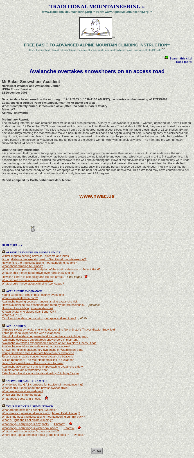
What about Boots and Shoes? (21, 398)
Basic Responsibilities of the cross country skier (32, 363)
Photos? (59, 424)
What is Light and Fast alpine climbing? (27, 420)
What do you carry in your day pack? (25, 424)
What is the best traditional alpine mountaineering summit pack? (43, 416)
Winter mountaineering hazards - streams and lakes (35, 256)
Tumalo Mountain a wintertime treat (24, 370)
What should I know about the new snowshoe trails (35, 388)
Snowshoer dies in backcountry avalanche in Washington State (42, 349)
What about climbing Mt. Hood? (22, 266)
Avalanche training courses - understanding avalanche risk (40, 301)
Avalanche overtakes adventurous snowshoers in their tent (40, 339)
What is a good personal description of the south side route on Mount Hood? (51, 269)
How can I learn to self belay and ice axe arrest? (33, 276)
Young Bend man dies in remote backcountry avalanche (38, 353)
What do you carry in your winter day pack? (30, 428)
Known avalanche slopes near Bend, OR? (29, 311)
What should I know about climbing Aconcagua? (33, 283)
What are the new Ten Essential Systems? (29, 410)
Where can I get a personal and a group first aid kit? (35, 434)
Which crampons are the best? (21, 394)
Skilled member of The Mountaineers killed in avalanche (38, 360)
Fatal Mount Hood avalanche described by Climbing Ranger (40, 373)
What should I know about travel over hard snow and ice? (39, 272)
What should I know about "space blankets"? (30, 431)
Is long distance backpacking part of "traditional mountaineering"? (44, 259)
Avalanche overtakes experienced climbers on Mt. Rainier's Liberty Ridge (49, 343)
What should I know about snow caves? (27, 280)
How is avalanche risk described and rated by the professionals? (43, 305)
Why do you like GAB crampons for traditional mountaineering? (42, 384)
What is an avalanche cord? (20, 298)
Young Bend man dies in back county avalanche (33, 294)
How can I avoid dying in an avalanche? (27, 308)
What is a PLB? (12, 315)
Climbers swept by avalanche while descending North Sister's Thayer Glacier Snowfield (58, 329)
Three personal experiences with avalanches (31, 333)
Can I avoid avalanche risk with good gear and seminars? (39, 318)
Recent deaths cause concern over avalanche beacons (37, 356)
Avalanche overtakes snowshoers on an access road (36, 346)
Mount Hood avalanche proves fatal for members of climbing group (45, 336)
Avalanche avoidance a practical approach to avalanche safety (42, 366)
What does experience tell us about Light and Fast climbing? (41, 413)
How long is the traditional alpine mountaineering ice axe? (39, 262)
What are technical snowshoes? (22, 391)
